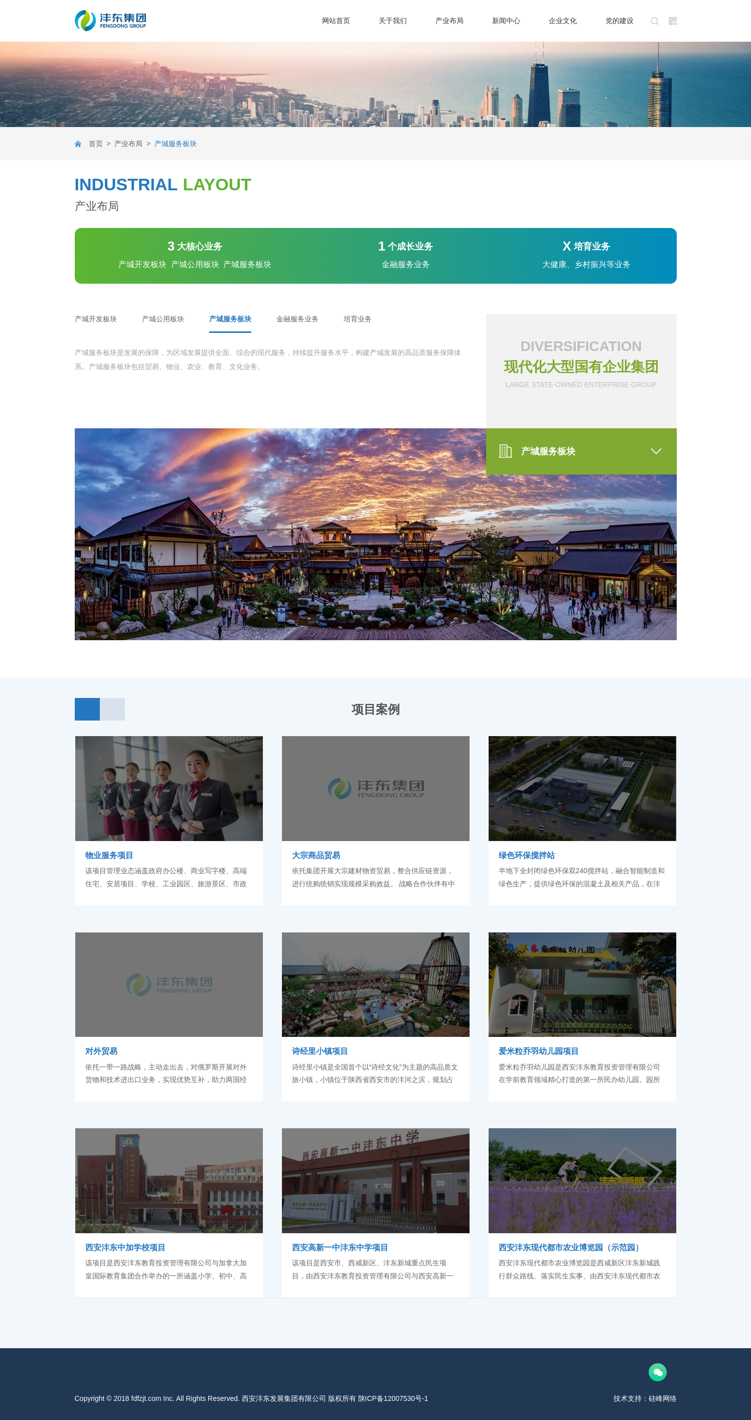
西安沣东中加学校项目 (125, 1247)
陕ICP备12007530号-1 (393, 1398)
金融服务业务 (297, 319)
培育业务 (358, 319)
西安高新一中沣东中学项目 (340, 1247)
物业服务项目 (109, 855)
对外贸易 (101, 1051)
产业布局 (128, 144)
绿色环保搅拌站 (527, 855)
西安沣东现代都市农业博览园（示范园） (571, 1247)
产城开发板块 (96, 319)
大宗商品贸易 (316, 855)
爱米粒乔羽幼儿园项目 (539, 1051)
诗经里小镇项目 (320, 1051)
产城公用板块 (163, 319)
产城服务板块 (230, 319)
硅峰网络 (663, 1398)
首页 (96, 144)
